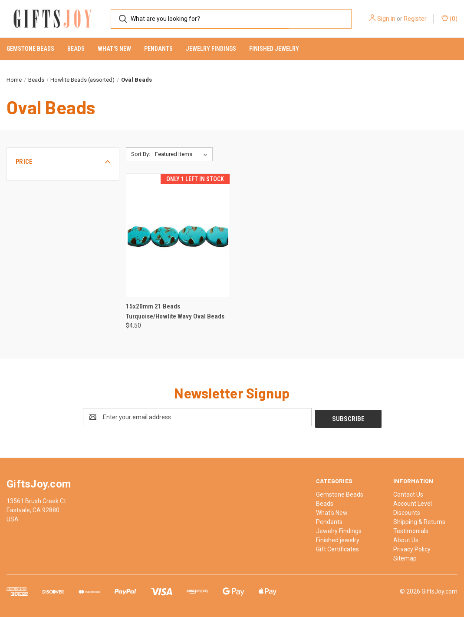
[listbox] (183, 154)
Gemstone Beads (30, 48)
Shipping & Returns (419, 520)
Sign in (386, 18)
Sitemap (405, 556)
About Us (405, 538)
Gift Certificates (337, 547)
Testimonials (410, 529)
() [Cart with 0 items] (449, 18)
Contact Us (408, 492)
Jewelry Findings (211, 48)
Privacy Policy (412, 547)
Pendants (158, 48)
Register (415, 18)
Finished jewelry (274, 48)
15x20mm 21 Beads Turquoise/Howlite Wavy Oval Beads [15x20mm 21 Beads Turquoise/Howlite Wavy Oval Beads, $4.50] (175, 311)
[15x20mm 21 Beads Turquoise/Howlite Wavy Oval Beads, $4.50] (178, 235)
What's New (114, 48)
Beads (76, 48)
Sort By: (140, 154)
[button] (63, 161)
